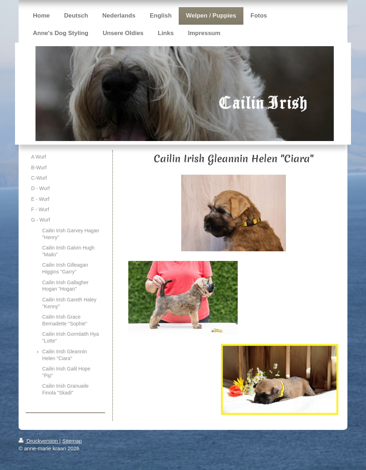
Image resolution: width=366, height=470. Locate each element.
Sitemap (72, 441)
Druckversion (39, 441)
